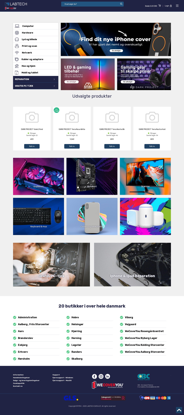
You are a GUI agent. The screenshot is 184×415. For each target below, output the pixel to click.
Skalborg (74, 358)
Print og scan (35, 46)
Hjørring (74, 331)
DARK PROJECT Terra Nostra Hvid (152, 129)
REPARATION (35, 79)
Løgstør (73, 345)
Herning (73, 338)
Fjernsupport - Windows (63, 378)
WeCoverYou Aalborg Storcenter (142, 351)
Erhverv (20, 351)
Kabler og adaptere (35, 59)
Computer (35, 26)
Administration (25, 317)
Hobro (72, 317)
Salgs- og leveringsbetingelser (26, 380)
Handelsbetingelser (21, 378)
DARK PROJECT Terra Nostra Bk (112, 129)
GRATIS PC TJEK (35, 86)
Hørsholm (21, 358)
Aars (18, 331)
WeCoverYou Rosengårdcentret (142, 331)
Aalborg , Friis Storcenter (31, 324)
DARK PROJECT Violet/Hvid (32, 129)
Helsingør (74, 324)
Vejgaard (128, 324)
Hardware (35, 33)
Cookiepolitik (18, 383)
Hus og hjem (35, 66)
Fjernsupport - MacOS (62, 380)
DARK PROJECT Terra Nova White (72, 129)
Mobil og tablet (35, 72)
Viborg (126, 317)
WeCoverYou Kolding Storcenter (142, 345)
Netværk (35, 52)
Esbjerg (20, 345)
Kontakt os (18, 386)
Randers (74, 351)
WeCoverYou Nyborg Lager (138, 338)
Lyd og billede (35, 39)
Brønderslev (23, 338)
